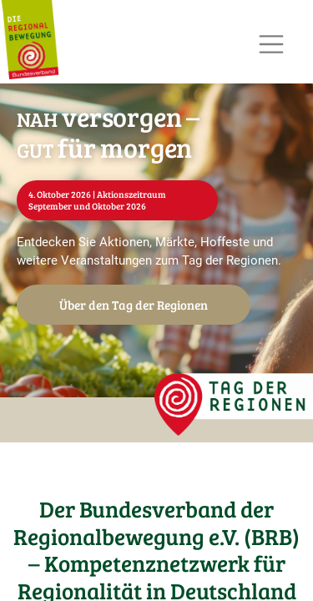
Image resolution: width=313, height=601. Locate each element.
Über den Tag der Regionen (133, 304)
